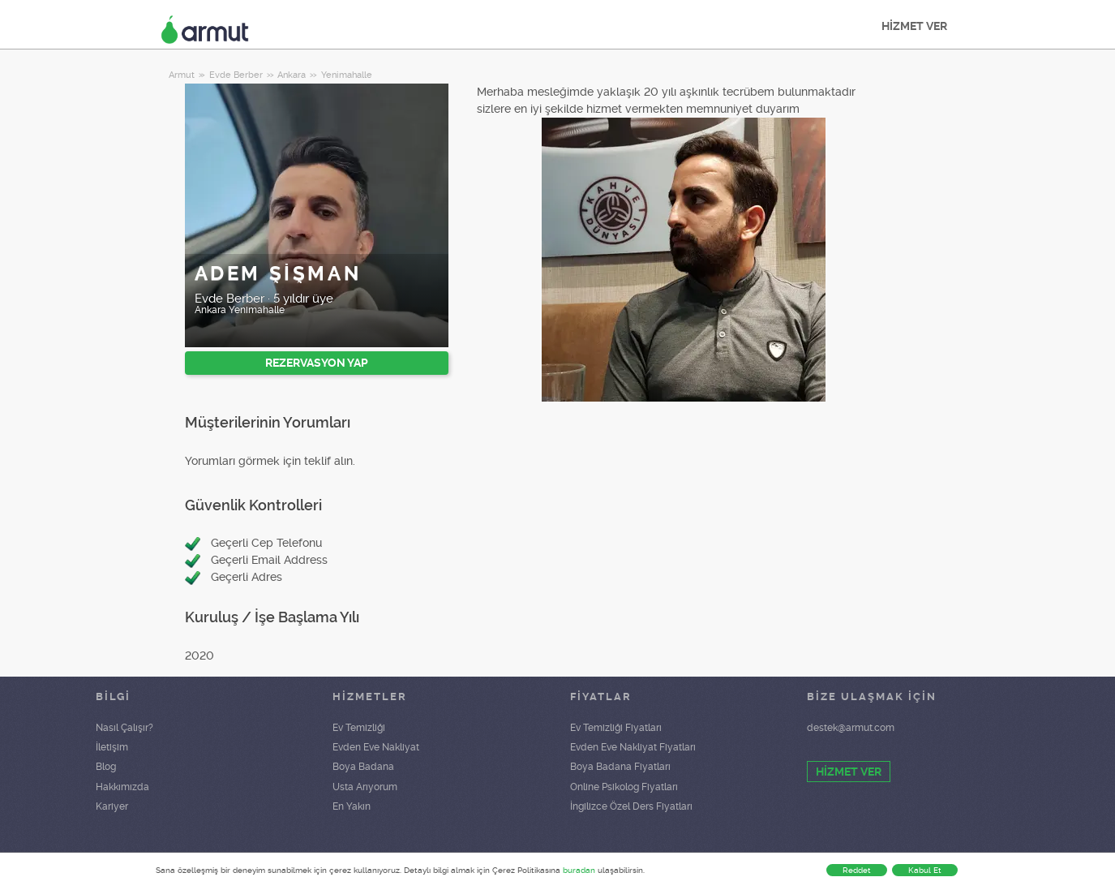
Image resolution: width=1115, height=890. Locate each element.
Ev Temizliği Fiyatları (616, 727)
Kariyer (112, 806)
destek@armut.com (850, 727)
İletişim (112, 747)
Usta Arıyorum (364, 787)
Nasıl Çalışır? (124, 727)
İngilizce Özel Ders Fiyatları (631, 806)
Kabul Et (924, 870)
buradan (579, 870)
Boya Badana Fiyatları (620, 766)
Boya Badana (363, 766)
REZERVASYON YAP (316, 362)
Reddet (857, 870)
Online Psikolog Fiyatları (624, 787)
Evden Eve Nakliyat (375, 747)
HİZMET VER (914, 25)
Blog (106, 766)
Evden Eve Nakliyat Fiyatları (633, 747)
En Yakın (351, 806)
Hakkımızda (122, 787)
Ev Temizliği (358, 727)
